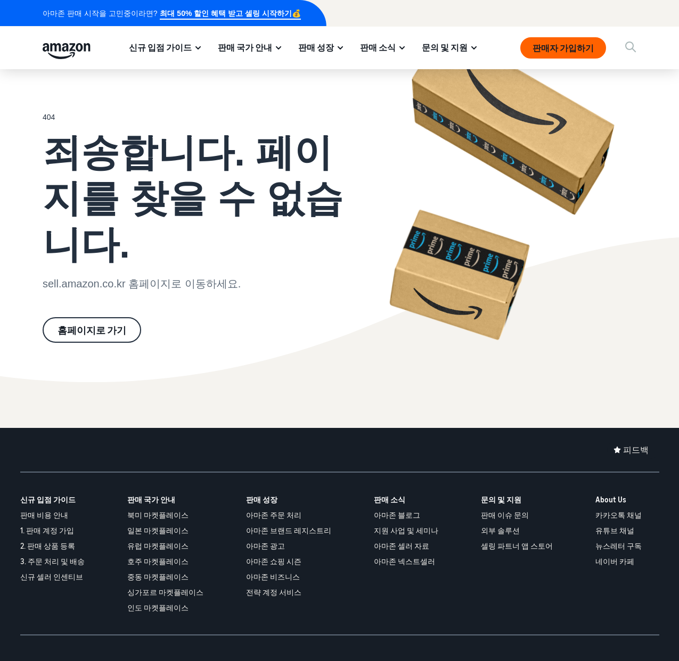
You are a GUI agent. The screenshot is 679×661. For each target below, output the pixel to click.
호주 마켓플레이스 (158, 561)
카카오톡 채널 (618, 514)
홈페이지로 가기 (92, 330)
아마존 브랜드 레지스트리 (288, 530)
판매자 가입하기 (563, 48)
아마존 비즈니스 (273, 576)
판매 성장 (316, 47)
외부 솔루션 (500, 530)
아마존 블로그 (397, 514)
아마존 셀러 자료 (401, 545)
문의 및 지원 (445, 47)
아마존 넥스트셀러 (404, 561)
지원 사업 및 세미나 (406, 530)
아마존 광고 (265, 545)
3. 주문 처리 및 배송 (52, 561)
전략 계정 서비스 (273, 592)
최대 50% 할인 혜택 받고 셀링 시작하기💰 (230, 13)
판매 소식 (378, 47)
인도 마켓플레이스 (158, 607)
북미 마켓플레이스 (158, 514)
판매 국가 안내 (245, 47)
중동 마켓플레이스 (158, 576)
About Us (610, 499)
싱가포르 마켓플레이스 (165, 592)
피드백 (636, 449)
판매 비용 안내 (44, 514)
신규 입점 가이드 (160, 47)
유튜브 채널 (614, 530)
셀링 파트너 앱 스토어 (517, 545)
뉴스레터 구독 (618, 545)
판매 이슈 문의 (505, 514)
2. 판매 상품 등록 (47, 545)
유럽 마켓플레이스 (158, 545)
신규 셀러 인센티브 (51, 576)
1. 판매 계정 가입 (47, 530)
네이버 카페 (614, 561)
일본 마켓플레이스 (158, 530)
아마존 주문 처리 (273, 514)
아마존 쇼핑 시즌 (273, 561)
